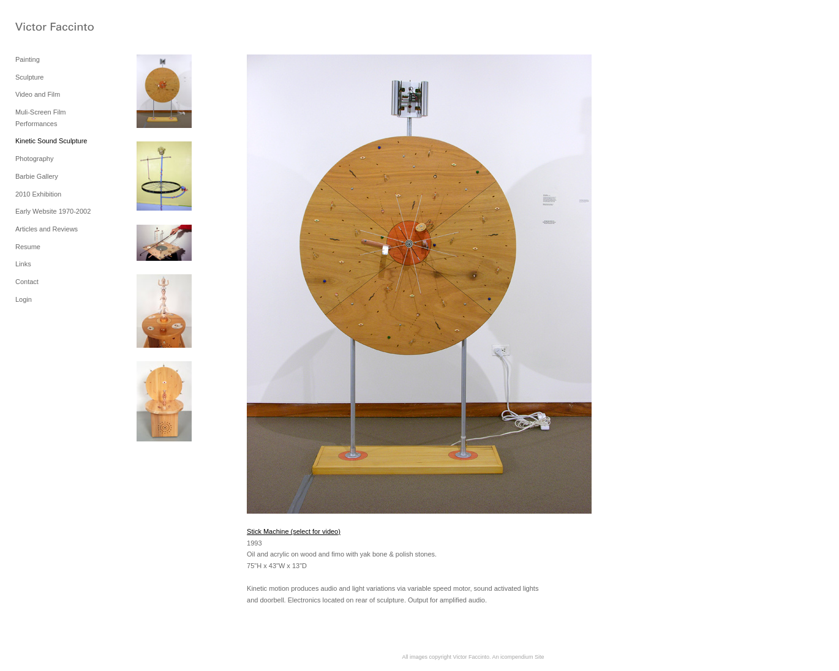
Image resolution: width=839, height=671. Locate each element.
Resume (27, 246)
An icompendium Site (518, 657)
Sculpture (29, 77)
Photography (34, 158)
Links (23, 264)
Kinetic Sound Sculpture (51, 140)
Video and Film (37, 94)
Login (23, 299)
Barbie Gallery (36, 176)
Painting (27, 59)
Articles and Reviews (46, 229)
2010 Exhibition (38, 194)
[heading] (46, 27)
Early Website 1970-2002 (53, 211)
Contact (27, 281)
